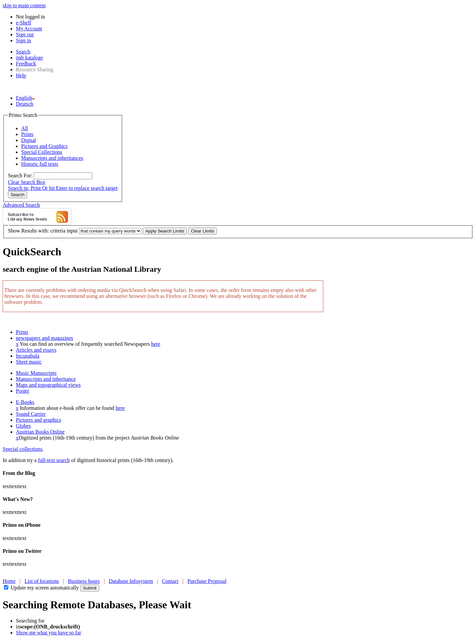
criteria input (63, 230)
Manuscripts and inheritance (46, 379)
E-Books (25, 402)
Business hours (84, 581)
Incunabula (27, 356)
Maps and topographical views (48, 385)
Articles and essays (36, 350)
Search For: (20, 175)
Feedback (26, 63)
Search (23, 51)
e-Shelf (23, 22)
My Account (29, 28)
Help (21, 75)
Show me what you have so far (48, 632)
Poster (22, 391)
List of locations (41, 581)
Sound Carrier (31, 414)
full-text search (54, 460)
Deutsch (24, 104)
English (25, 98)
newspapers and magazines (44, 338)
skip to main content (24, 5)
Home (9, 581)
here (155, 344)
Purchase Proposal (206, 581)
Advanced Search (21, 205)
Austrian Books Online (40, 432)
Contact (170, 581)
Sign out (25, 34)
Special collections (22, 449)
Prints (22, 332)
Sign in (23, 40)
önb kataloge (29, 57)
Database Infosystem (131, 581)
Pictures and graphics (38, 420)
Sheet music (29, 362)
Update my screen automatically (45, 587)
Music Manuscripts (36, 373)
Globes (23, 426)
